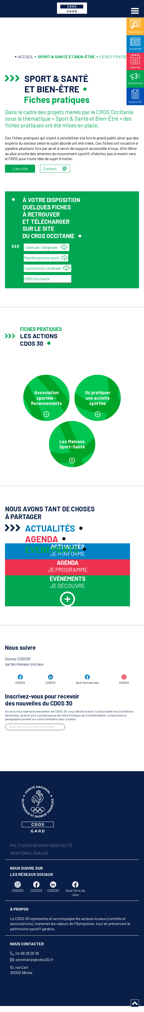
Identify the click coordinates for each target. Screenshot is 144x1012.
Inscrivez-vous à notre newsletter (32, 717)
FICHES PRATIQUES (116, 56)
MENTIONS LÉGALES (29, 844)
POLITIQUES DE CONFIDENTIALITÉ (41, 836)
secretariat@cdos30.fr (35, 950)
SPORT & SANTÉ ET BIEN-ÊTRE (66, 56)
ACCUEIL (25, 56)
